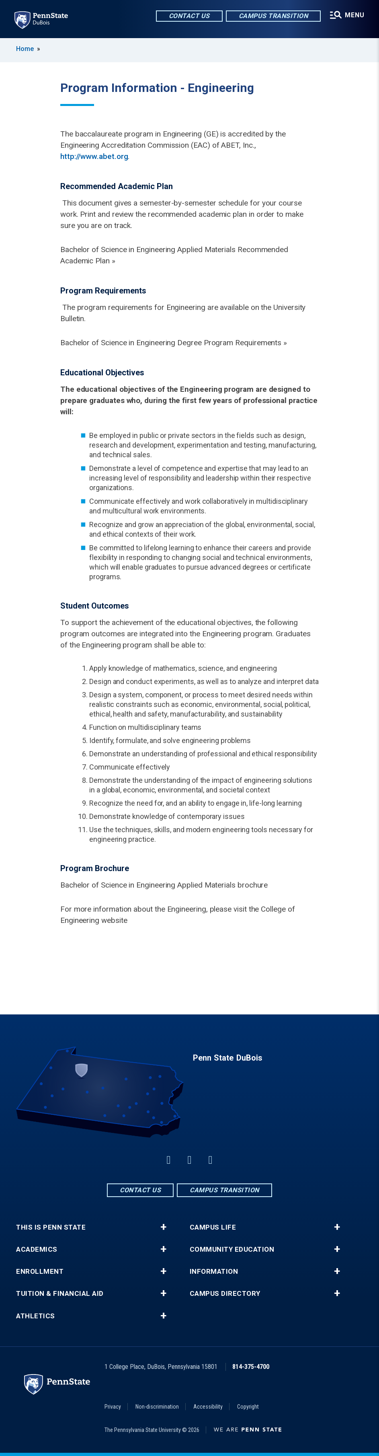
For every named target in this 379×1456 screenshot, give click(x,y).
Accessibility (208, 1406)
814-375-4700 (250, 1366)
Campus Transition (273, 16)
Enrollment (40, 1271)
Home (25, 49)
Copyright (248, 1406)
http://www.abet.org (94, 156)
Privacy (112, 1406)
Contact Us (189, 16)
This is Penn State (51, 1227)
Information (214, 1271)
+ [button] (163, 1227)
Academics (36, 1249)
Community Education (232, 1249)
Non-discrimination (157, 1406)
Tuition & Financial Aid (60, 1293)
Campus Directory (225, 1293)
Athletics (35, 1316)
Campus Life (213, 1227)
